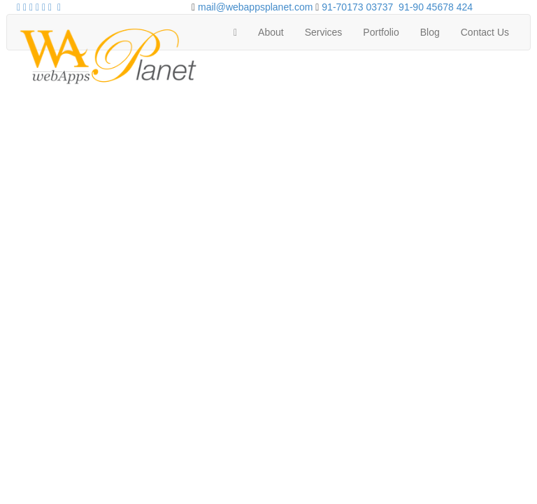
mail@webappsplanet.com (255, 7)
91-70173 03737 (357, 7)
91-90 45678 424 (436, 7)
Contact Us (485, 32)
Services (324, 32)
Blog (430, 32)
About (271, 32)
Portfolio (381, 32)
